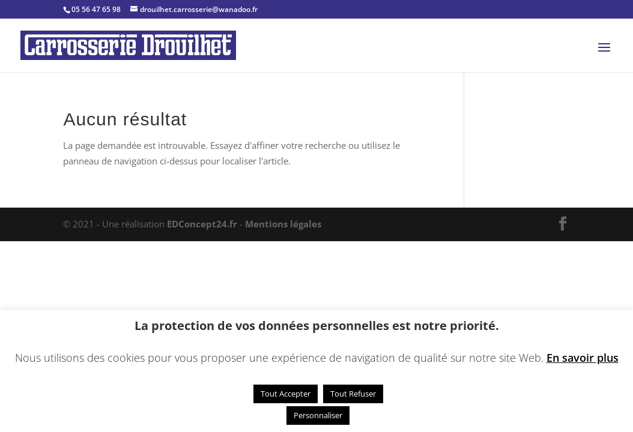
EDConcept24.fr (203, 224)
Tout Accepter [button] (285, 393)
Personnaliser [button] (318, 415)
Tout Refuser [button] (353, 393)
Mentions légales (283, 224)
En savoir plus (583, 357)
